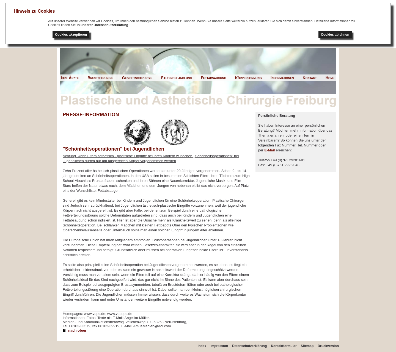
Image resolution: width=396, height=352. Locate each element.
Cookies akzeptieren (71, 35)
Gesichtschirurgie (137, 78)
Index (202, 346)
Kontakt (310, 78)
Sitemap (307, 346)
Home (330, 78)
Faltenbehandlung (176, 78)
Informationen (282, 78)
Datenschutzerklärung (249, 346)
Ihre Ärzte (70, 78)
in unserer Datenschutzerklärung (102, 25)
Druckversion (328, 346)
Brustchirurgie (100, 78)
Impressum (219, 346)
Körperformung (248, 78)
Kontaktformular (283, 346)
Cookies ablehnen (335, 35)
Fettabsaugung (213, 78)
